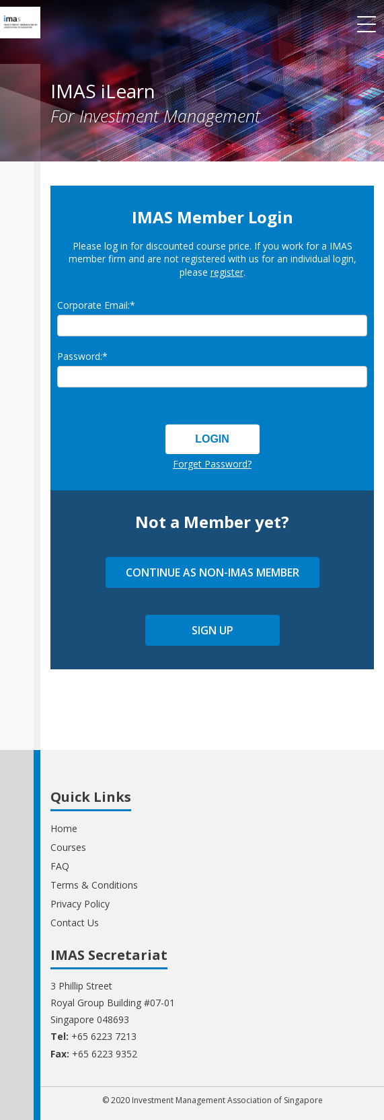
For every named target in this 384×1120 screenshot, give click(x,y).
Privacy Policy (80, 903)
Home (63, 828)
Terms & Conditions (94, 885)
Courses (68, 847)
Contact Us (74, 922)
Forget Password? (212, 463)
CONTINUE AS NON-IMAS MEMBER (212, 572)
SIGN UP (212, 630)
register (226, 272)
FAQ (59, 866)
